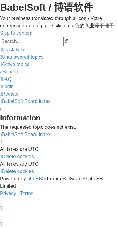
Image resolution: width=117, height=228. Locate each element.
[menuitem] (21, 57)
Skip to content (16, 33)
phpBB (34, 178)
